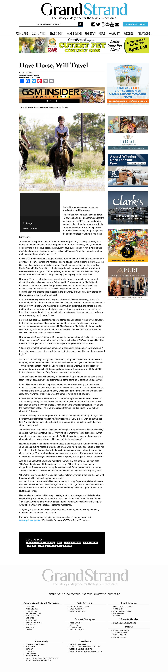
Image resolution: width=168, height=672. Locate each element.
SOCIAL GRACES (119, 637)
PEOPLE (102, 33)
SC (59, 546)
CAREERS (87, 594)
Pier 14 (51, 546)
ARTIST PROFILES (120, 633)
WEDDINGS (129, 33)
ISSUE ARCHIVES (32, 611)
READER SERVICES (33, 614)
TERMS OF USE (57, 594)
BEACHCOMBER (32, 647)
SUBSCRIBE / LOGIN (135, 24)
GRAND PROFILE (119, 635)
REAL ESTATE (90, 33)
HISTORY (29, 649)
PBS (59, 543)
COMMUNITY (115, 33)
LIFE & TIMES (31, 654)
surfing (68, 546)
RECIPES (116, 616)
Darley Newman (73, 543)
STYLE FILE (74, 625)
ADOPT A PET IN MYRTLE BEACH (38, 660)
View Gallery (31, 229)
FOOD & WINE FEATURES (123, 607)
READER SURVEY (32, 616)
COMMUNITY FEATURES (35, 645)
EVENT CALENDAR (77, 609)
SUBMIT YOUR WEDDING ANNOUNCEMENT (86, 651)
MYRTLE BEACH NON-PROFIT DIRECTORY (42, 658)
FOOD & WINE (22, 33)
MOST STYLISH (75, 623)
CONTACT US (73, 594)
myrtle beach (90, 543)
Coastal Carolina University (40, 543)
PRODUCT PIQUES (77, 630)
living (42, 546)
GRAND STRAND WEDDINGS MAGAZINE (85, 647)
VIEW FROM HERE (33, 656)
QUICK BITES (118, 609)
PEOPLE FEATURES (121, 630)
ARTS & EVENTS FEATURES (80, 607)
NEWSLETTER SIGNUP (34, 623)
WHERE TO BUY (32, 609)
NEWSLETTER (31, 620)
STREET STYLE (75, 628)
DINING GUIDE (118, 614)
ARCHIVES (30, 618)
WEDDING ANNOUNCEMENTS (81, 649)
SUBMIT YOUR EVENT (78, 611)
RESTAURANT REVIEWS (122, 611)
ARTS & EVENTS (39, 33)
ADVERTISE (100, 594)
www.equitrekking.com (29, 520)
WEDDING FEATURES (78, 645)
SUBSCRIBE (114, 594)
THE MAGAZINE (145, 33)
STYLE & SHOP (57, 33)
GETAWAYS (30, 651)
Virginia (31, 546)
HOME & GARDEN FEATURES (124, 623)
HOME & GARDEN (74, 33)
